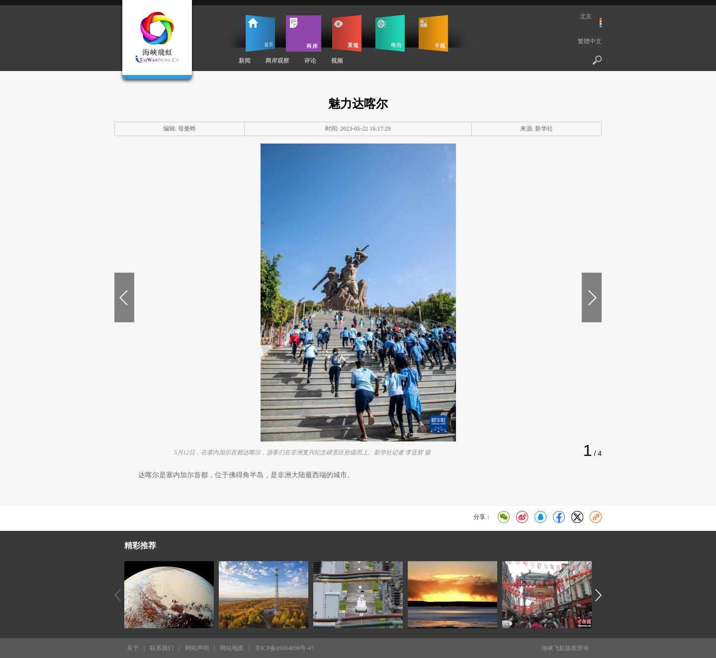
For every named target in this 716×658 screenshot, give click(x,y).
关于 (133, 648)
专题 (433, 33)
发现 (346, 33)
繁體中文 (590, 41)
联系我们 (162, 648)
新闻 (245, 60)
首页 (260, 33)
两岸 (303, 33)
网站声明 (197, 648)
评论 (310, 60)
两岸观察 (277, 60)
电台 (390, 33)
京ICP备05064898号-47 (284, 648)
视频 (337, 60)
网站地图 (232, 648)
